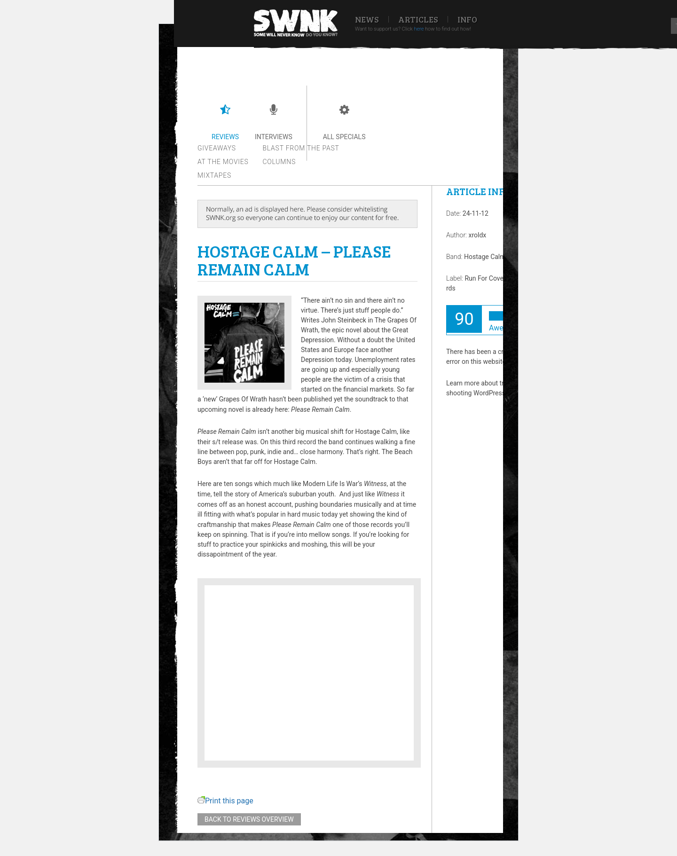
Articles (418, 19)
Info (467, 19)
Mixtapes (214, 175)
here (419, 29)
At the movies (223, 161)
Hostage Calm (485, 256)
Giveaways (216, 148)
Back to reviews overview (249, 819)
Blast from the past (301, 148)
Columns (279, 161)
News (367, 19)
